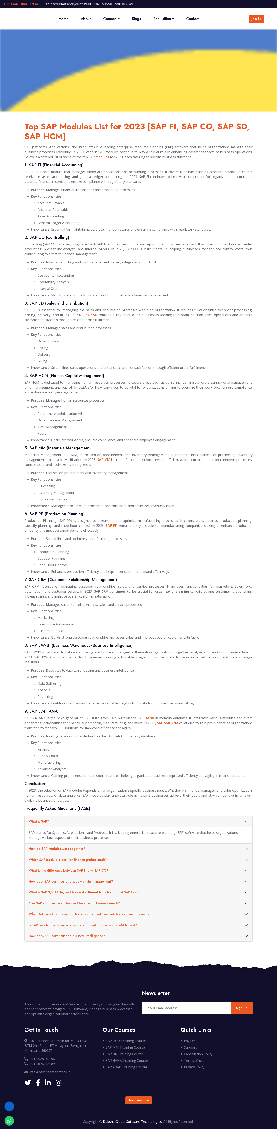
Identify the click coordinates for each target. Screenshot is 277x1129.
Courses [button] (110, 18)
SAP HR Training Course (123, 1054)
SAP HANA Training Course (125, 1060)
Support (189, 1047)
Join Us (256, 18)
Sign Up (241, 1008)
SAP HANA (145, 718)
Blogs (136, 18)
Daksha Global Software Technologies (132, 1121)
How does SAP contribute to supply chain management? (71, 881)
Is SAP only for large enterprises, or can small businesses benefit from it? (83, 925)
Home (63, 18)
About (86, 18)
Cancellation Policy (196, 1054)
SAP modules (99, 157)
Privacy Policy (192, 1067)
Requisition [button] (162, 18)
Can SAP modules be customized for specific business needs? (74, 903)
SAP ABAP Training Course (125, 1067)
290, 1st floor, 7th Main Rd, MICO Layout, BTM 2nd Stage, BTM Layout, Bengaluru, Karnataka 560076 (57, 1045)
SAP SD (91, 315)
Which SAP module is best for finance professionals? (68, 859)
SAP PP (111, 525)
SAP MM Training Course (124, 1047)
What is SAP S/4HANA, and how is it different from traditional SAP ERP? (83, 892)
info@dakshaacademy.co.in (47, 1072)
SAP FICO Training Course (124, 1040)
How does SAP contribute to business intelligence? (67, 936)
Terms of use (192, 1060)
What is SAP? (39, 821)
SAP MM (103, 459)
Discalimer (138, 1100)
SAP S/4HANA (167, 723)
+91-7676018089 (39, 1064)
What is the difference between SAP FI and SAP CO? (68, 870)
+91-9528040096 (39, 1059)
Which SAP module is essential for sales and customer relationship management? (89, 914)
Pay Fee (188, 1040)
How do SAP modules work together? (57, 848)
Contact (192, 18)
